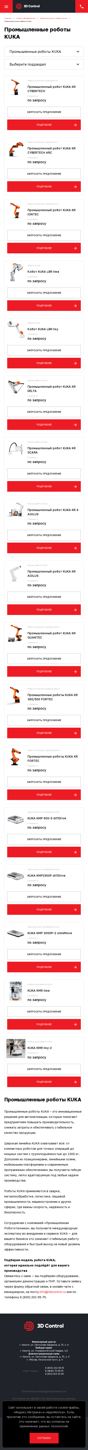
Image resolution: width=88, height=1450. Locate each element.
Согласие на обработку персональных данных (44, 1398)
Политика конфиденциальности (44, 1391)
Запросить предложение (44, 112)
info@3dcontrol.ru (53, 1292)
